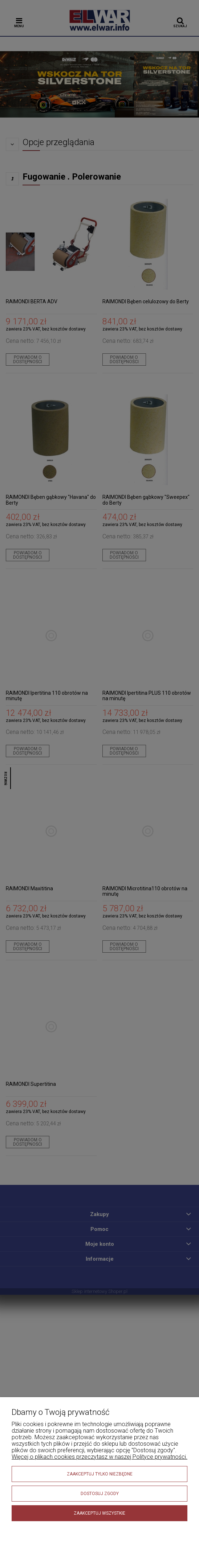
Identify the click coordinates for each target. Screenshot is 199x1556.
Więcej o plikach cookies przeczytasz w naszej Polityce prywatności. (99, 1456)
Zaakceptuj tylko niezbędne (100, 1474)
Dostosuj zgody (100, 1493)
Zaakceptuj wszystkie (99, 1513)
